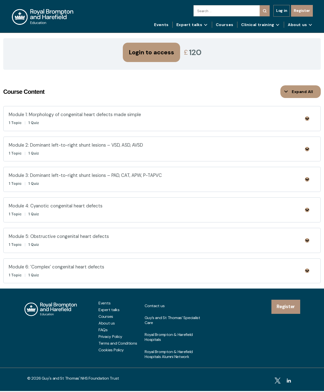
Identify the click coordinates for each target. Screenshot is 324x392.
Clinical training (257, 24)
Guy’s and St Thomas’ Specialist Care (172, 324)
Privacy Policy (110, 349)
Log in (281, 10)
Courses (224, 24)
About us (297, 24)
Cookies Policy (111, 362)
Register (302, 10)
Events (161, 24)
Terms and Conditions (117, 356)
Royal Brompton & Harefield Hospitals (169, 335)
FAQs (103, 342)
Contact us (154, 315)
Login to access (151, 52)
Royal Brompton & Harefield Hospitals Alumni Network (169, 345)
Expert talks (189, 24)
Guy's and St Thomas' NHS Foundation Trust (80, 381)
